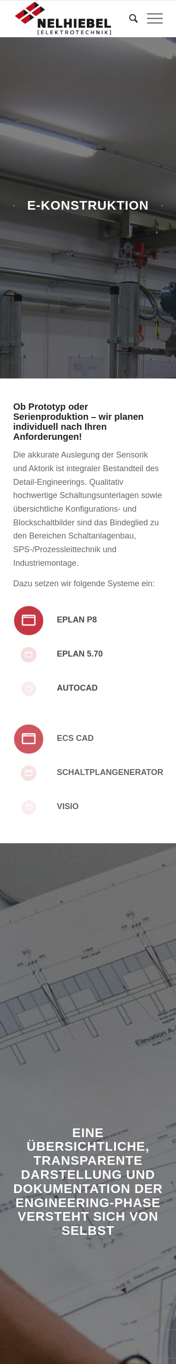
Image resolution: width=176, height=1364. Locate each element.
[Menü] (150, 18)
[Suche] (129, 18)
